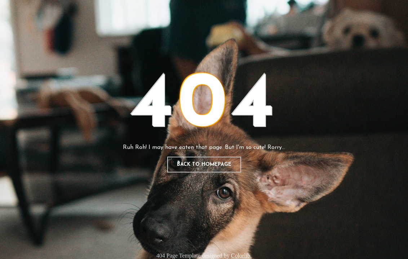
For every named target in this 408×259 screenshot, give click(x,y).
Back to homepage (204, 164)
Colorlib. (241, 256)
